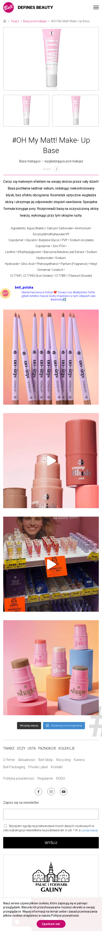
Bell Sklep (46, 760)
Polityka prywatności (18, 778)
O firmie (9, 760)
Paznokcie (47, 748)
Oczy (21, 748)
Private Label (38, 767)
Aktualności (26, 760)
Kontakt (57, 767)
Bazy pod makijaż (35, 21)
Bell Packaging (14, 767)
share (51, 169)
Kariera (79, 760)
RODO (60, 778)
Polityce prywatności (65, 915)
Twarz (14, 21)
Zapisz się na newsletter (21, 803)
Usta (32, 748)
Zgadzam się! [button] (51, 923)
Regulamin (45, 778)
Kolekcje (67, 748)
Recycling (63, 760)
